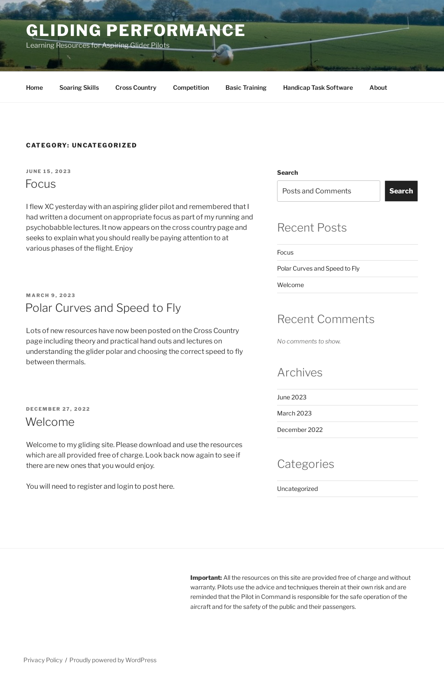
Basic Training (246, 87)
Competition (191, 87)
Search (287, 172)
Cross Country (136, 87)
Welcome (50, 421)
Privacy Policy (42, 660)
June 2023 (292, 397)
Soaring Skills (79, 87)
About (378, 87)
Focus (40, 183)
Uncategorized (297, 488)
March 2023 (294, 413)
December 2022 (300, 429)
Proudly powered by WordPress (113, 660)
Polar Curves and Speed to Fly (103, 307)
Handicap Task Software (318, 87)
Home (34, 87)
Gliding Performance (136, 30)
